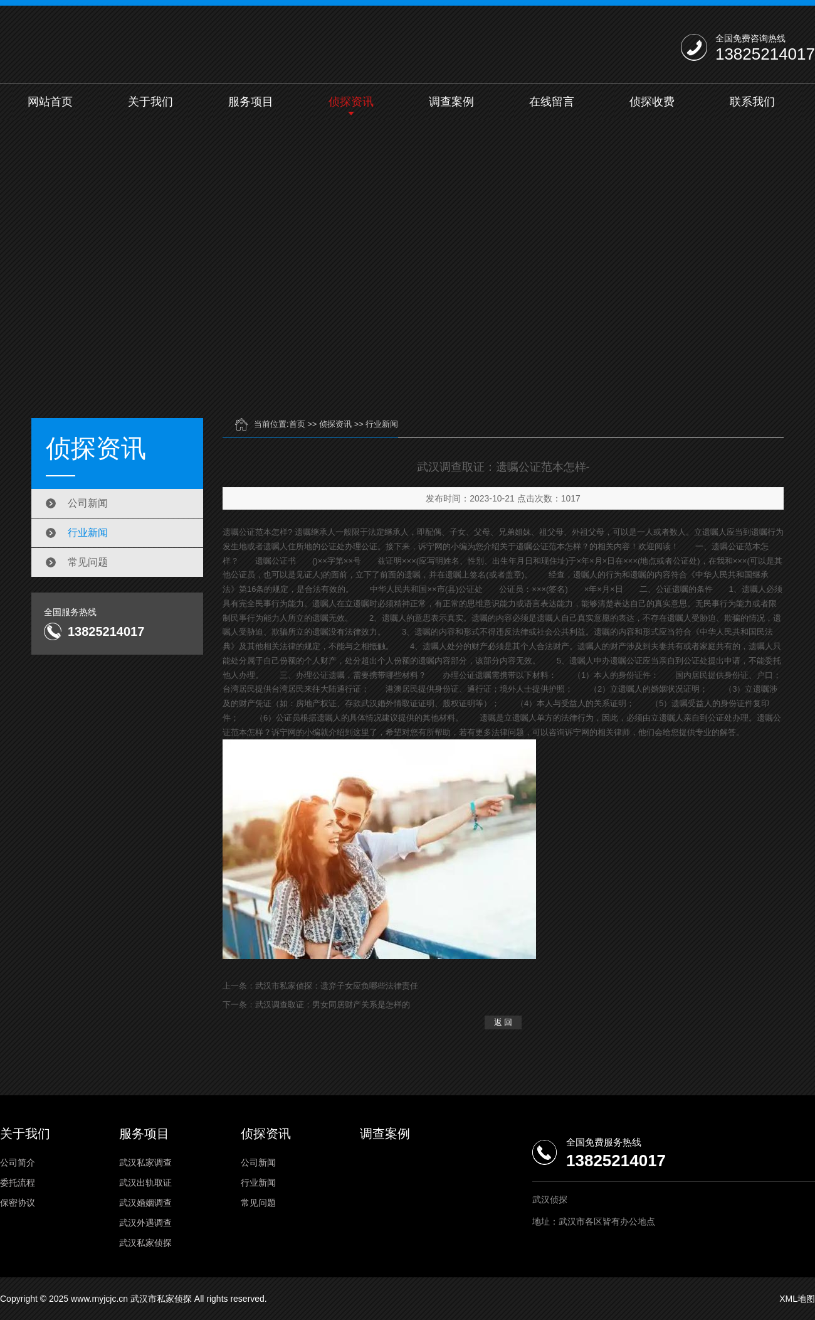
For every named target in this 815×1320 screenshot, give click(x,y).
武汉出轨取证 (145, 1183)
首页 (297, 424)
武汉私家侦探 (145, 1243)
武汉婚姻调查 (145, 1203)
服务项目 (250, 101)
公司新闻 (88, 503)
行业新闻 (88, 532)
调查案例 (451, 101)
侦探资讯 (351, 101)
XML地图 (797, 1299)
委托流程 (17, 1183)
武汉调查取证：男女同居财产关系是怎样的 (332, 1004)
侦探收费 (652, 101)
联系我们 (752, 101)
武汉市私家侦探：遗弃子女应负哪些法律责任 (336, 985)
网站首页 (50, 101)
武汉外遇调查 (145, 1223)
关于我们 (150, 101)
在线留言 (551, 101)
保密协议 (17, 1203)
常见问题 (88, 562)
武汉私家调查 (145, 1162)
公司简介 (17, 1162)
